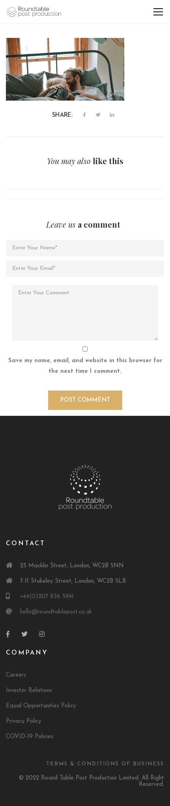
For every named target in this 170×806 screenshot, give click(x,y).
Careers (16, 675)
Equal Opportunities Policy (41, 706)
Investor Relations (29, 691)
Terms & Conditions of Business (105, 764)
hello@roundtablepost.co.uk (56, 612)
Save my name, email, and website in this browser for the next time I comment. (85, 366)
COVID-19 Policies (29, 737)
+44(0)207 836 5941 (47, 597)
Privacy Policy (23, 721)
